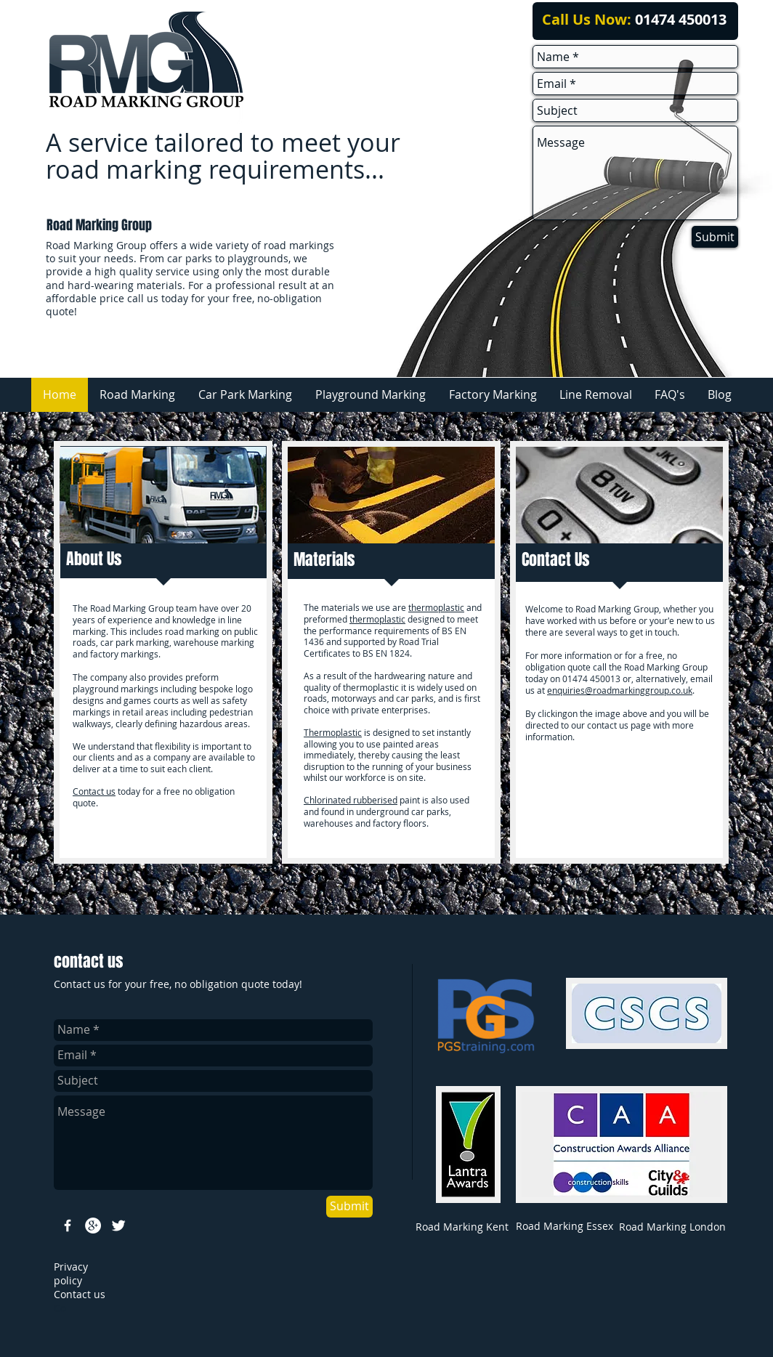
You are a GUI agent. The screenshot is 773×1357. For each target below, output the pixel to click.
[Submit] (715, 237)
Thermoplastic (333, 732)
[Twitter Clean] (118, 1226)
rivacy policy (71, 1273)
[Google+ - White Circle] (93, 1226)
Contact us (94, 791)
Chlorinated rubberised (350, 800)
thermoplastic (436, 607)
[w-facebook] (68, 1226)
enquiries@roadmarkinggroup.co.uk (619, 690)
